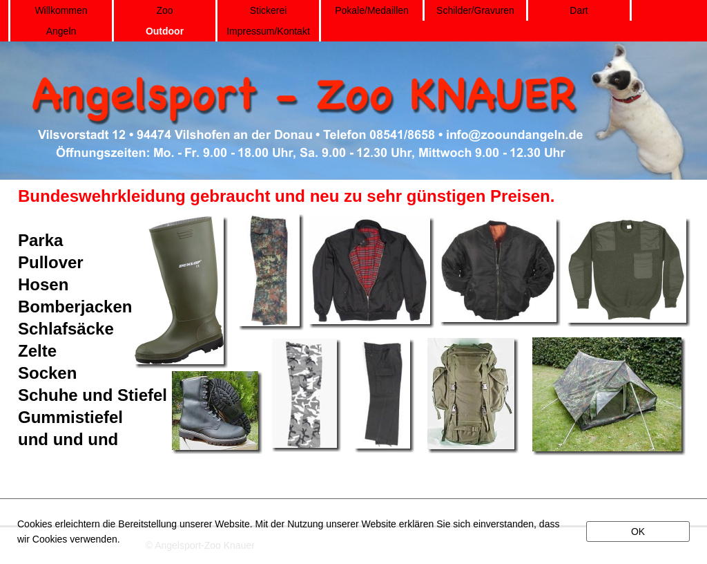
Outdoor (165, 31)
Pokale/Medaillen (372, 10)
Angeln (61, 31)
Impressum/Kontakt (268, 31)
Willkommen (61, 10)
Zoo (164, 10)
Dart (579, 10)
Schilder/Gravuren (475, 10)
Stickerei (268, 10)
